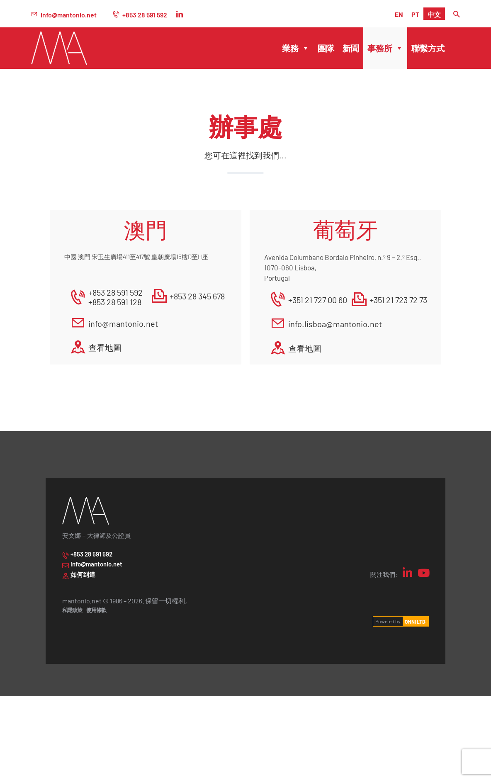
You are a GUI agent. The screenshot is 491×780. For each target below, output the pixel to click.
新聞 (351, 47)
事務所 (385, 48)
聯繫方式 (428, 47)
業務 (295, 48)
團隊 (326, 47)
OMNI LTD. (415, 621)
